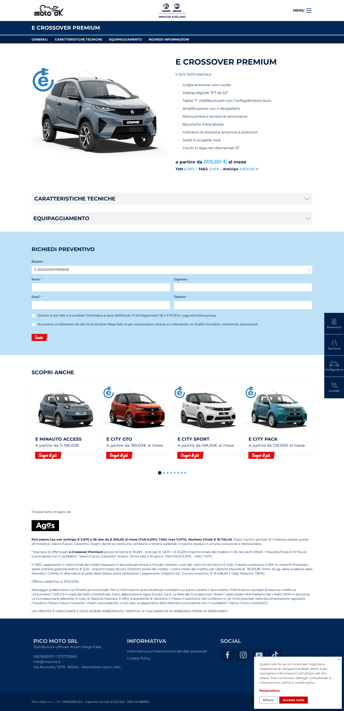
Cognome (181, 279)
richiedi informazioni (169, 39)
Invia (39, 337)
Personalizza (269, 691)
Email (36, 297)
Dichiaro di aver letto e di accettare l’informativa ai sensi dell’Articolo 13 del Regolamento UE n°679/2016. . (127, 315)
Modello (38, 261)
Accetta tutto (293, 700)
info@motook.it (47, 662)
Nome (37, 279)
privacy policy (280, 682)
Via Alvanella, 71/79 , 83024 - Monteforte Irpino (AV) (76, 667)
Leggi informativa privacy (199, 315)
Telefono (181, 297)
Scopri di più (48, 455)
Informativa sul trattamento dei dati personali (167, 651)
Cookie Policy (138, 658)
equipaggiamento (125, 39)
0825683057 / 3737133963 (55, 656)
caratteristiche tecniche (78, 39)
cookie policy (305, 682)
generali (40, 39)
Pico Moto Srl (48, 10)
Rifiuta (268, 700)
